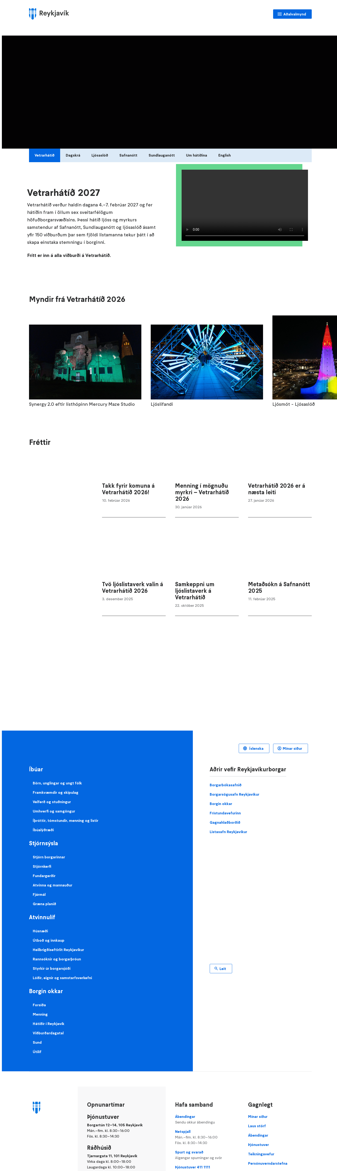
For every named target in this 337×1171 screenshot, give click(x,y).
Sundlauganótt (162, 155)
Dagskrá (73, 155)
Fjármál (39, 894)
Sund (37, 1042)
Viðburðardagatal (48, 1033)
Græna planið (44, 903)
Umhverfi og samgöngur (54, 811)
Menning (40, 1014)
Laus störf (257, 1125)
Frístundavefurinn (225, 813)
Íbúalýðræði (43, 829)
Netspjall (207, 1137)
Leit (223, 968)
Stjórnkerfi (42, 866)
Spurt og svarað (207, 1155)
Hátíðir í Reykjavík (48, 1023)
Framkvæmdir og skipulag (55, 792)
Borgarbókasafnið (226, 785)
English (224, 155)
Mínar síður (292, 748)
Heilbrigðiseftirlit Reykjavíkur (58, 949)
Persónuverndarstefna (267, 1163)
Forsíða (39, 1005)
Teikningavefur (261, 1154)
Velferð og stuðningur (52, 801)
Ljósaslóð (100, 155)
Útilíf (37, 1051)
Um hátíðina (196, 155)
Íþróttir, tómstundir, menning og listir (65, 820)
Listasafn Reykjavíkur (228, 831)
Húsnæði (40, 931)
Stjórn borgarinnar (49, 857)
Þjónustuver (258, 1144)
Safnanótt (128, 155)
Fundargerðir (44, 875)
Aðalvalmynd (294, 14)
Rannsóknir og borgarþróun (57, 959)
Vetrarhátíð (45, 155)
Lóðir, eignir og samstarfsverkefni (62, 977)
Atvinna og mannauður (52, 885)
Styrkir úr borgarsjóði (51, 968)
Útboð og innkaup (48, 940)
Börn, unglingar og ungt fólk (57, 783)
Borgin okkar (221, 803)
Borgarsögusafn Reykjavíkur (234, 794)
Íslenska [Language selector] (256, 748)
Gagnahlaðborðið (225, 822)
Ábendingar (207, 1119)
